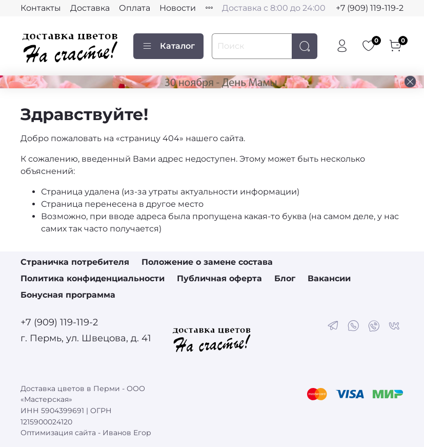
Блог (284, 278)
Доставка (90, 8)
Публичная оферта (219, 278)
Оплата (134, 8)
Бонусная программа (68, 295)
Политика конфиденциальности (93, 278)
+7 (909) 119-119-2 (369, 8)
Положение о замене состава (207, 262)
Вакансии (329, 278)
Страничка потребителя (75, 262)
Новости (177, 8)
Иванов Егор (127, 432)
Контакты (41, 8)
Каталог (168, 46)
